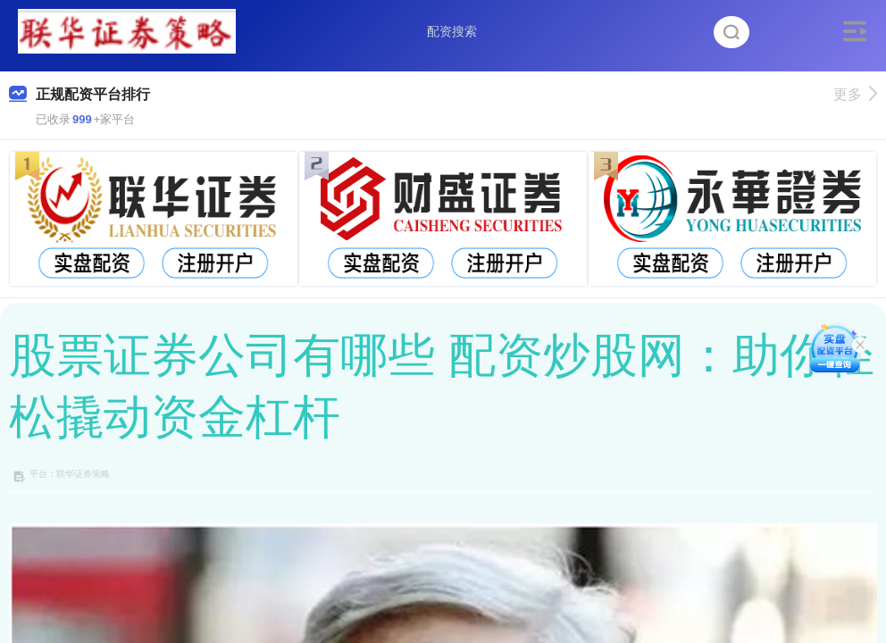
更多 (855, 94)
